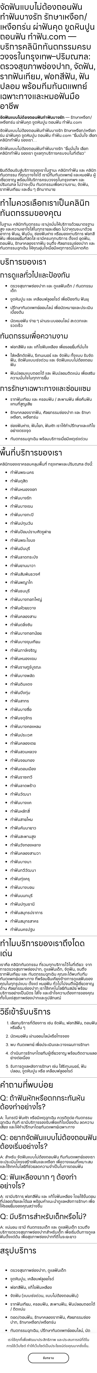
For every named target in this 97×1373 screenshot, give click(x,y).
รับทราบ (48, 1357)
